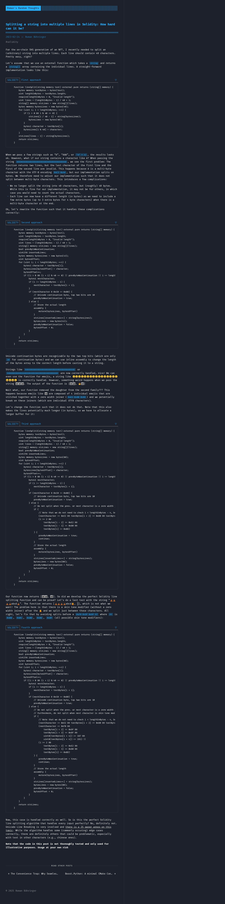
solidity (12, 42)
